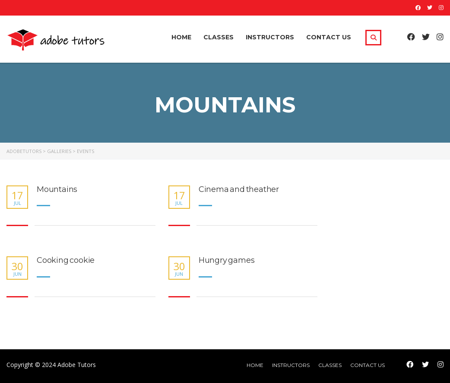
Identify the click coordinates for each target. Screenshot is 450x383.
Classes (218, 37)
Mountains (57, 189)
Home (181, 37)
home (255, 365)
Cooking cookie (66, 260)
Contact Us (328, 37)
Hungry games (227, 260)
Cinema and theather (239, 189)
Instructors (270, 37)
